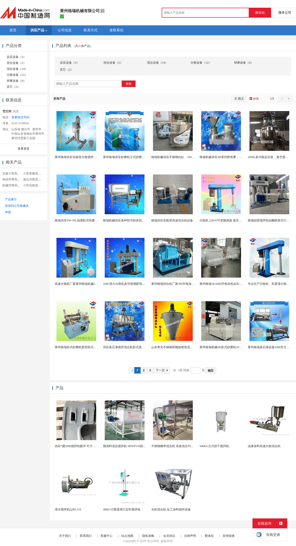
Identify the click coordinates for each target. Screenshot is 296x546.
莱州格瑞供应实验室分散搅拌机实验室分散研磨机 (87, 157)
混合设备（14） (17, 69)
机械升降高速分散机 (15, 185)
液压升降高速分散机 (36, 179)
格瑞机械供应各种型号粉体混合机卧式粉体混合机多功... (140, 220)
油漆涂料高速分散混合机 (264, 446)
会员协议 (169, 536)
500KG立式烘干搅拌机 (214, 446)
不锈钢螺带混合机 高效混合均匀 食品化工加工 (181, 446)
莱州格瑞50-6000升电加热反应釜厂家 (223, 284)
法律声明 (190, 536)
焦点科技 (153, 541)
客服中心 (106, 536)
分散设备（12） (17, 75)
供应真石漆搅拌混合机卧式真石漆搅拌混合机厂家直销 (139, 347)
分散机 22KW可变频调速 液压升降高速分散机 (229, 220)
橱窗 (254, 98)
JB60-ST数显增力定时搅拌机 (122, 509)
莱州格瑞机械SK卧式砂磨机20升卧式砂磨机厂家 (231, 347)
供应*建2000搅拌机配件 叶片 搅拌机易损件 (83, 446)
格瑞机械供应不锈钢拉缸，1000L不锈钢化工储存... (184, 157)
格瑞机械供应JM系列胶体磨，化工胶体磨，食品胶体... (235, 157)
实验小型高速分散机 (15, 173)
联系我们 (86, 536)
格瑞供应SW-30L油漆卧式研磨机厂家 (79, 220)
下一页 (162, 370)
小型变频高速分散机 (36, 173)
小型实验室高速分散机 (38, 185)
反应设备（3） (16, 57)
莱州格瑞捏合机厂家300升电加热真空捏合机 (180, 284)
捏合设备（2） (16, 63)
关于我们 (65, 536)
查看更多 (24, 148)
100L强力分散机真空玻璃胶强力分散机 (128, 284)
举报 (8, 212)
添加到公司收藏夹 (17, 206)
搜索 (129, 83)
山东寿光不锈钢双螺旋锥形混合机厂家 (176, 347)
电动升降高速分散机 (15, 179)
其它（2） (13, 86)
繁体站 (209, 536)
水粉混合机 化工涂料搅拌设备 (171, 509)
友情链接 (229, 536)
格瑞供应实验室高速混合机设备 (172, 220)
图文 (239, 98)
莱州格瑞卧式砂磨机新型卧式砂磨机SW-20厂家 (86, 347)
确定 (211, 370)
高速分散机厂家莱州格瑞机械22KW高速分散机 (85, 284)
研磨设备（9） (16, 81)
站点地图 (127, 536)
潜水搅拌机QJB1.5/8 (68, 509)
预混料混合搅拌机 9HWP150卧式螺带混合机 (132, 446)
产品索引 (11, 199)
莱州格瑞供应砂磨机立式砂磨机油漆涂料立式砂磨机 (137, 157)
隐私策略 (148, 536)
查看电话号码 (20, 117)
